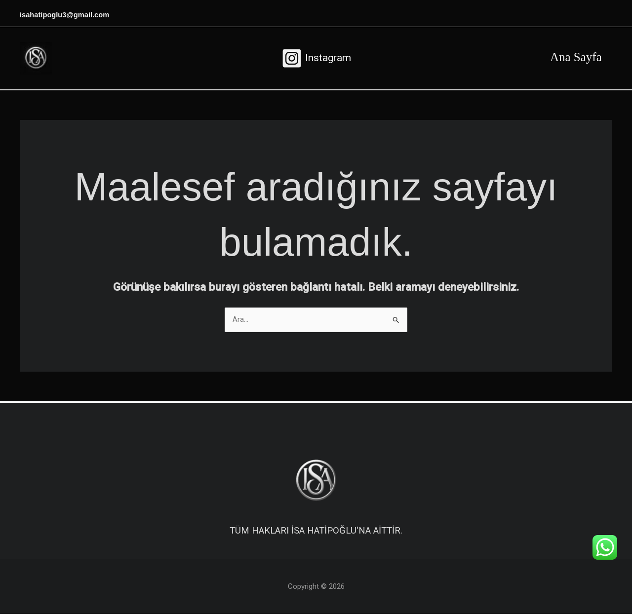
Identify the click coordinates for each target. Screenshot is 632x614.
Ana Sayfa (574, 57)
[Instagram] (316, 58)
